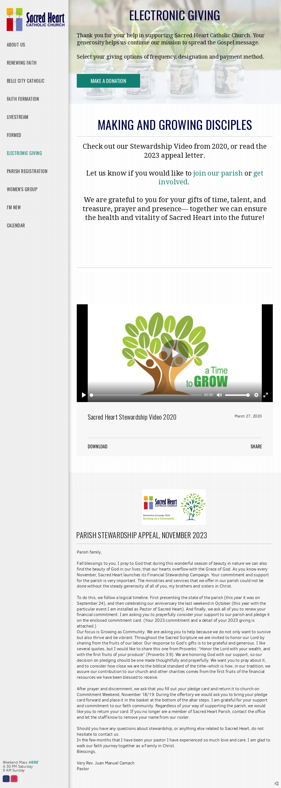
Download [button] (97, 446)
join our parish (217, 173)
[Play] (84, 395)
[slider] (146, 395)
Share (256, 446)
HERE (33, 762)
